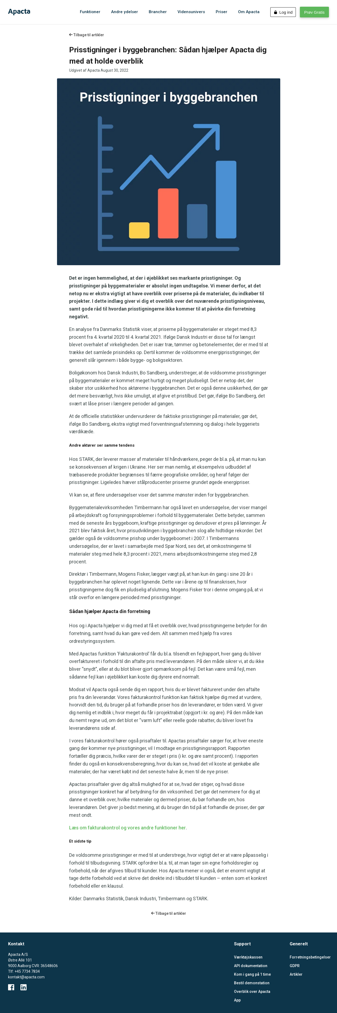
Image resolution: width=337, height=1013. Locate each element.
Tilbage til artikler (86, 35)
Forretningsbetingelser (309, 957)
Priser (221, 11)
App (237, 1000)
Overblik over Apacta (252, 991)
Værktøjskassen (248, 957)
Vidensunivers (191, 11)
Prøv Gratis (314, 12)
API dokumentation (250, 966)
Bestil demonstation (251, 983)
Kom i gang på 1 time (252, 974)
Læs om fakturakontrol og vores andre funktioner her (127, 827)
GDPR (295, 966)
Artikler (296, 974)
